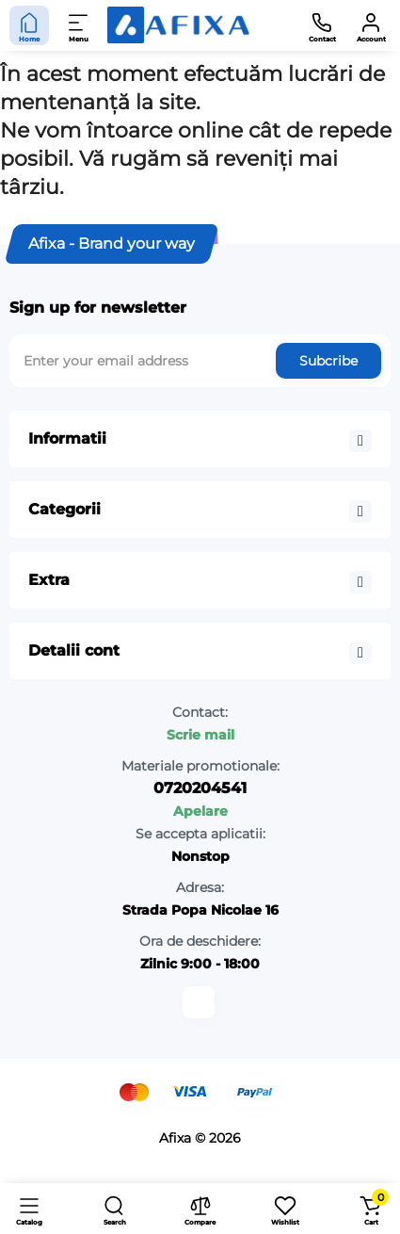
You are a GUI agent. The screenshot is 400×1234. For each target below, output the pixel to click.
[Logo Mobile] (178, 25)
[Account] (371, 25)
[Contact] (322, 25)
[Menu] (79, 25)
